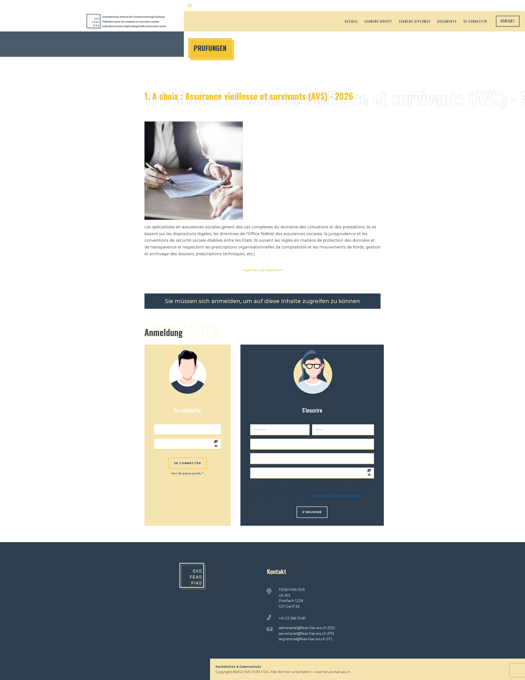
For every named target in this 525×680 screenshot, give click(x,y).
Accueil (351, 21)
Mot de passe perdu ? (187, 473)
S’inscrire (312, 512)
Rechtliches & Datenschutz (238, 666)
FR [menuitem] (190, 5)
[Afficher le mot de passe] (216, 444)
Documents (447, 21)
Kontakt (508, 21)
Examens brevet (378, 21)
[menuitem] (190, 6)
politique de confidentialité (336, 496)
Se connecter (475, 21)
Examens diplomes (415, 21)
